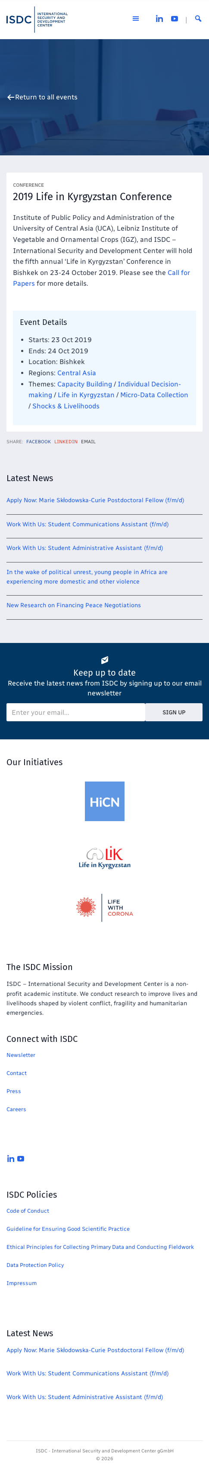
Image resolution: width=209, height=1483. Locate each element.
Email (88, 442)
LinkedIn (66, 442)
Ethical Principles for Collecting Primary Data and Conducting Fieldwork (100, 1247)
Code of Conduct (27, 1211)
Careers (16, 1109)
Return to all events (46, 97)
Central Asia (76, 373)
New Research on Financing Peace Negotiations (73, 605)
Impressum (21, 1283)
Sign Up (173, 712)
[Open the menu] (135, 20)
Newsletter (20, 1055)
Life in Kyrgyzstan (86, 395)
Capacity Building (84, 384)
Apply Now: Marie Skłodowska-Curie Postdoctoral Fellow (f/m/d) (95, 500)
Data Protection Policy (35, 1265)
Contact (16, 1073)
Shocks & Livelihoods (66, 406)
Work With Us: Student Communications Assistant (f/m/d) (87, 524)
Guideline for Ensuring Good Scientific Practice (68, 1229)
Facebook (38, 442)
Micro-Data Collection (154, 395)
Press (13, 1091)
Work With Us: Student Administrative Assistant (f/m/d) (84, 548)
